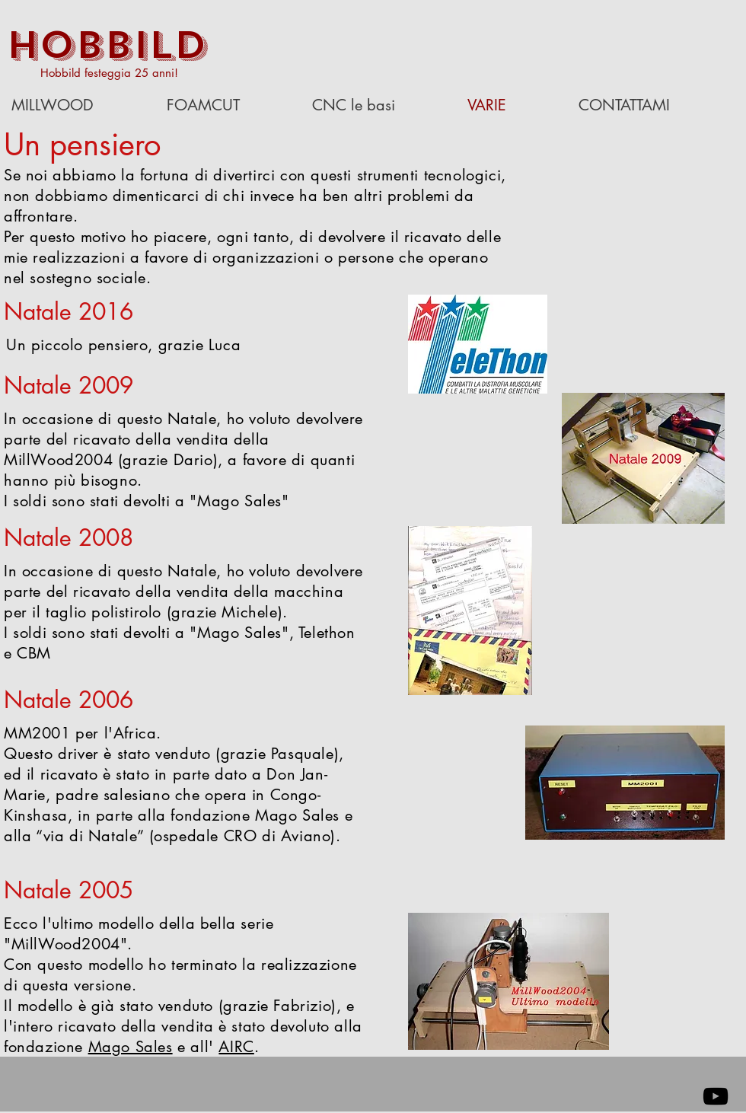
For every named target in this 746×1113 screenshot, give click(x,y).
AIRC (235, 1047)
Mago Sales (130, 1047)
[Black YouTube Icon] (715, 1096)
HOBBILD (106, 45)
